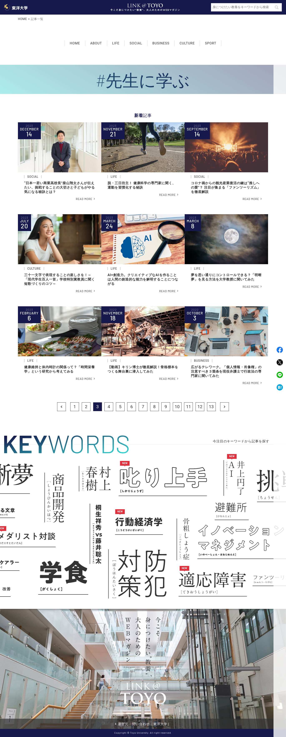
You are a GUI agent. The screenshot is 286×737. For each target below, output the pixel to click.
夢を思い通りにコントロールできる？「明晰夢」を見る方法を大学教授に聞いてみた (226, 277)
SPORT (210, 42)
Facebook (280, 350)
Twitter (280, 362)
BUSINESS (160, 42)
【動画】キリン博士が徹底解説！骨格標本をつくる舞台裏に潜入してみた (143, 369)
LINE (280, 375)
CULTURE (187, 42)
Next (224, 406)
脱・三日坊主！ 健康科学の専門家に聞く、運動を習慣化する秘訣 (142, 185)
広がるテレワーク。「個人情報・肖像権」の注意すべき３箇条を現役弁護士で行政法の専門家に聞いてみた (226, 371)
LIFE (115, 42)
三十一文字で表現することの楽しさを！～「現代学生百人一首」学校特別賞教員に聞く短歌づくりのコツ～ (59, 279)
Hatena (280, 387)
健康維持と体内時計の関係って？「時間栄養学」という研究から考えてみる (59, 369)
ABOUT (96, 43)
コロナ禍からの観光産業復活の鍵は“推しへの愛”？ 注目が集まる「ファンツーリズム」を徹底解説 (226, 187)
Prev (61, 406)
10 (177, 406)
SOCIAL (136, 42)
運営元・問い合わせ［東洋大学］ (144, 724)
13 (211, 406)
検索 (276, 7)
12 (199, 406)
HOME (22, 19)
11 (188, 406)
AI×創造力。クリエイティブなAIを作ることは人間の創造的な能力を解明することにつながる (143, 279)
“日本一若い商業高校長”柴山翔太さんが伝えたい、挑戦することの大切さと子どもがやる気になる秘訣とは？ (59, 187)
